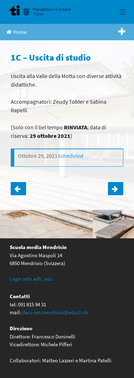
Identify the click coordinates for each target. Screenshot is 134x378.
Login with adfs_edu (31, 279)
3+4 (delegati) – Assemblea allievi (18, 189)
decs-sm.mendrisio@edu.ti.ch (55, 312)
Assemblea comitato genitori (115, 189)
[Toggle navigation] (122, 12)
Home (16, 32)
